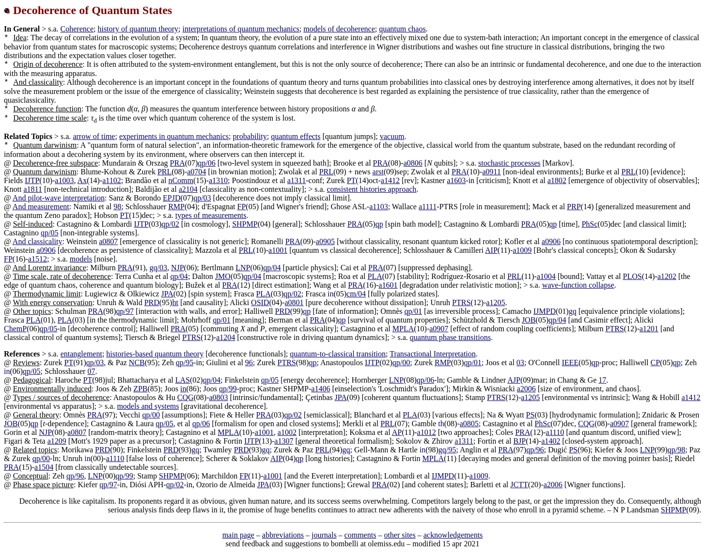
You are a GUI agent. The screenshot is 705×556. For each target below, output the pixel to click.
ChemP (15, 328)
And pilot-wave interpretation (59, 198)
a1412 (390, 180)
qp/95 (184, 362)
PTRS (461, 302)
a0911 (491, 172)
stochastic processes (509, 163)
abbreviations (283, 535)
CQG (185, 397)
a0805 (469, 423)
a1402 (550, 441)
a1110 (555, 432)
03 (520, 362)
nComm (180, 180)
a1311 (296, 180)
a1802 (557, 180)
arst (378, 172)
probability (250, 136)
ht (175, 302)
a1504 (43, 467)
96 (249, 362)
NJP (177, 267)
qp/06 (206, 163)
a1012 (426, 432)
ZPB (140, 389)
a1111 (428, 206)
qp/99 (227, 389)
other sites (399, 535)
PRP (573, 206)
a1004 (546, 276)
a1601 (387, 285)
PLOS (632, 276)
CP (655, 362)
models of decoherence (339, 29)
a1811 (32, 189)
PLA (375, 276)
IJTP (32, 180)
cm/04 (356, 294)
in (183, 389)
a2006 (526, 389)
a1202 (667, 276)
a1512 (37, 259)
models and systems (148, 406)
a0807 (108, 241)
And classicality (38, 241)
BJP (519, 441)
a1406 (320, 389)
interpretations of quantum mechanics (241, 29)
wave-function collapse (578, 285)
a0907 (438, 328)
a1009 (522, 250)
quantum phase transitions (450, 337)
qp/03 (202, 198)
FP (241, 206)
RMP (176, 206)
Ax (82, 180)
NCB (137, 362)
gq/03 (158, 267)
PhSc (589, 224)
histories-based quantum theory (155, 354)
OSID (260, 302)
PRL (164, 172)
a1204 (225, 337)
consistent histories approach (372, 189)
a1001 (277, 250)
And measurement (41, 206)
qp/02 (170, 224)
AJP (513, 380)
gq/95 (447, 450)
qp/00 (401, 362)
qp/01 (413, 311)
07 (91, 371)
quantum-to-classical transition (338, 354)
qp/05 (49, 233)
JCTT (519, 484)
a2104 (188, 189)
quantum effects (295, 136)
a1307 (283, 441)
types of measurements (211, 215)
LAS (182, 380)
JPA (167, 294)
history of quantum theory (137, 29)
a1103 (378, 206)
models (81, 259)
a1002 (287, 432)
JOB (528, 320)
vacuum (392, 136)
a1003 (64, 180)
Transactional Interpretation (433, 354)
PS (530, 415)
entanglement (81, 354)
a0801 (293, 302)
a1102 (111, 180)
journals (324, 535)
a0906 (551, 241)
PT (351, 180)
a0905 (325, 241)
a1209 (56, 441)
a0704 (196, 172)
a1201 (649, 328)
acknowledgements (453, 535)
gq (573, 311)
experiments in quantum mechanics (174, 136)
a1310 (218, 180)
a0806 (413, 163)
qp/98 (676, 450)
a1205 (495, 302)
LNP (242, 267)
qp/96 (535, 450)
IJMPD (544, 311)
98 (117, 206)
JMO (223, 276)
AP (397, 432)
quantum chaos (402, 29)
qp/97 (125, 311)
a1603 (456, 180)
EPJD (171, 198)
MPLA (403, 328)
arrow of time (94, 136)
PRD (151, 302)
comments (360, 535)
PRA (177, 163)
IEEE (570, 362)
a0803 (218, 397)
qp (379, 224)
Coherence (77, 29)
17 (602, 380)
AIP (491, 250)
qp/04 (272, 267)
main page (238, 535)
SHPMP (244, 224)
